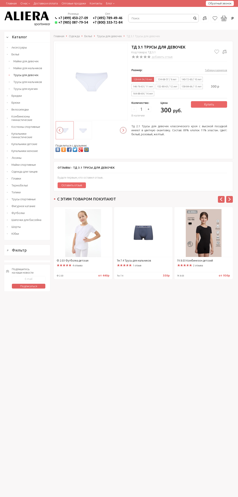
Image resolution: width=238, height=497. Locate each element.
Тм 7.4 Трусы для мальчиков (134, 260)
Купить (209, 104)
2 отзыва (198, 265)
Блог (109, 3)
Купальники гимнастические (21, 135)
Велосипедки (20, 109)
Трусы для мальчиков (27, 82)
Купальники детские (24, 144)
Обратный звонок (219, 3)
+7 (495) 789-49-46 (107, 18)
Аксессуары (19, 47)
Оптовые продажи (74, 3)
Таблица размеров (216, 70)
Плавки (16, 178)
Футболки (18, 213)
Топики (16, 192)
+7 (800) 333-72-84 (107, 22)
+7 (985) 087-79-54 (73, 22)
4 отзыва (77, 265)
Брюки (15, 102)
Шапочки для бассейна (26, 219)
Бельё (15, 54)
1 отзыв (137, 265)
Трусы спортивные (23, 199)
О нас (24, 3)
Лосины (16, 157)
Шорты (16, 226)
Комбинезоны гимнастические (21, 118)
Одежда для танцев (24, 171)
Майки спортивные (23, 164)
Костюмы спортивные (25, 126)
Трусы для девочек (25, 75)
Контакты (96, 3)
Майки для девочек (26, 61)
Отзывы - (86, 167)
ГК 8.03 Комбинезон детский (195, 260)
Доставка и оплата (45, 3)
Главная (11, 3)
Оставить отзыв (71, 185)
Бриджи (16, 95)
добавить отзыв (162, 56)
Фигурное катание (23, 206)
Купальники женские (24, 151)
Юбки (15, 233)
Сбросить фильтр (27, 364)
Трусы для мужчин (25, 88)
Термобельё (19, 185)
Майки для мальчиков (27, 68)
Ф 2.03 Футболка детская (72, 260)
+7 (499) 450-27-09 (73, 18)
